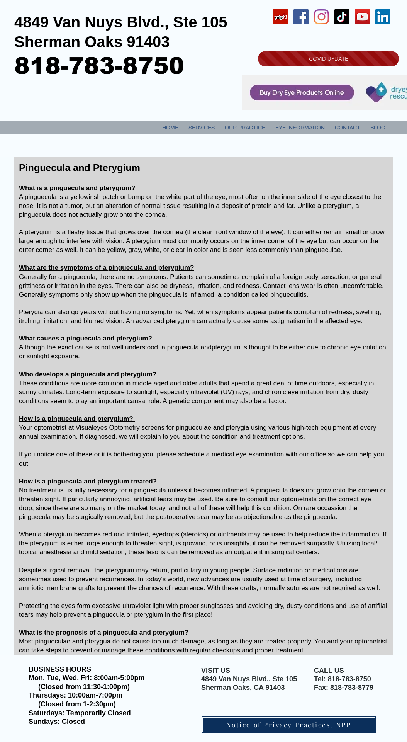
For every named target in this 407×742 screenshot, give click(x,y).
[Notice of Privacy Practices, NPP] (288, 724)
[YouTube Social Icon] (362, 16)
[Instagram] (321, 16)
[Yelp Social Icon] (280, 16)
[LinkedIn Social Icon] (382, 16)
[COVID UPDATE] (328, 58)
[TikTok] (341, 16)
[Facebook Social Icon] (301, 16)
